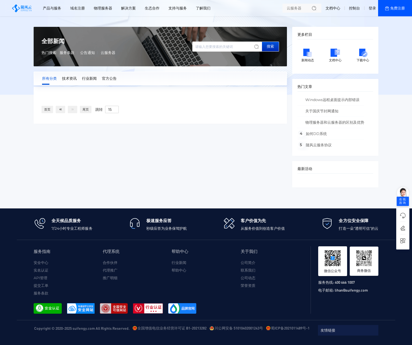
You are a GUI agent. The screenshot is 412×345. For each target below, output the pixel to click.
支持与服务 (177, 8)
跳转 (99, 109)
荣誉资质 (248, 285)
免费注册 (397, 8)
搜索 (270, 46)
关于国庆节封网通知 (321, 111)
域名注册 (77, 8)
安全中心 (41, 262)
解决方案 (128, 8)
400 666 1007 (345, 282)
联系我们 (248, 270)
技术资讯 (69, 78)
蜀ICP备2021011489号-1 (290, 328)
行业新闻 (89, 78)
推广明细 (110, 278)
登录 (372, 8)
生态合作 (152, 8)
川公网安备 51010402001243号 (238, 328)
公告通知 (87, 52)
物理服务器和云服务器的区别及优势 (334, 122)
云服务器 (108, 52)
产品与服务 (52, 8)
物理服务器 (103, 8)
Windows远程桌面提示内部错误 (332, 99)
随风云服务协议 (319, 145)
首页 (47, 109)
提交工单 (41, 285)
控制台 (354, 8)
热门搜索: (49, 52)
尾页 (86, 109)
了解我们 (203, 8)
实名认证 (41, 270)
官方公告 (109, 78)
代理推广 (110, 270)
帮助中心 (179, 270)
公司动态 (248, 278)
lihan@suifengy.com (351, 290)
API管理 (40, 278)
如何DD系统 (316, 133)
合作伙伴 (110, 262)
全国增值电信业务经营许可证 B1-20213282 (172, 328)
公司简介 (248, 262)
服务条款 (67, 52)
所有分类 (49, 78)
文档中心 (333, 8)
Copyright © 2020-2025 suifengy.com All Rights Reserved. (82, 328)
